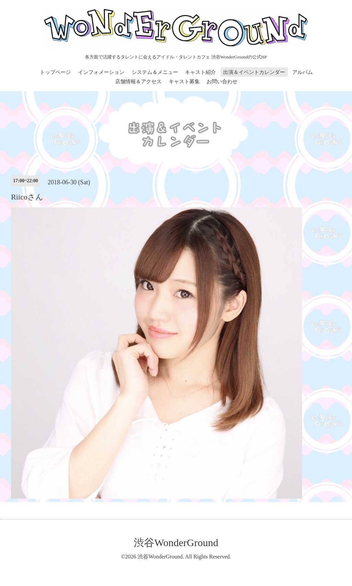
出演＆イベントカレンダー (254, 72)
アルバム (302, 72)
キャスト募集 (184, 81)
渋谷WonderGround (176, 542)
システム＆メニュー (155, 72)
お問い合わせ (222, 81)
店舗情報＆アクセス (138, 81)
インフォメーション (101, 72)
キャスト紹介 (200, 72)
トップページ (55, 72)
